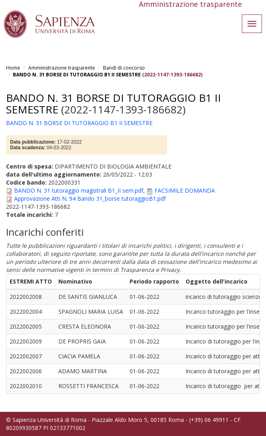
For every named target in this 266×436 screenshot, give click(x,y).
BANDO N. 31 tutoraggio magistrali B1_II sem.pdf (78, 190)
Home (13, 67)
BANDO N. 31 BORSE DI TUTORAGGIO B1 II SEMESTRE (77, 74)
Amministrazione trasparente (61, 67)
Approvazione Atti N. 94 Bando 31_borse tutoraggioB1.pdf (90, 198)
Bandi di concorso (124, 67)
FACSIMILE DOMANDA (185, 190)
